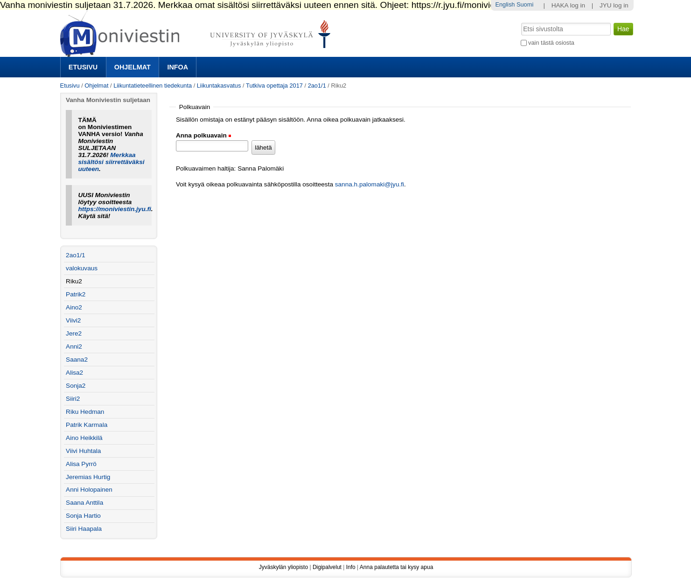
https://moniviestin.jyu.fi (114, 209)
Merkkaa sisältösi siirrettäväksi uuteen (111, 161)
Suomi (525, 4)
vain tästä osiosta (551, 42)
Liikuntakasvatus (219, 85)
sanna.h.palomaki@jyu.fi (369, 184)
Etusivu (83, 67)
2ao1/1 (317, 85)
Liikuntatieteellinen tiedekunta (152, 85)
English (505, 4)
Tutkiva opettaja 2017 (274, 85)
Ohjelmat (132, 67)
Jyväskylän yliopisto (283, 567)
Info (351, 567)
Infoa (177, 67)
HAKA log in (568, 5)
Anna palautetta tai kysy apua (396, 567)
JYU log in (614, 5)
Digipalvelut (327, 567)
